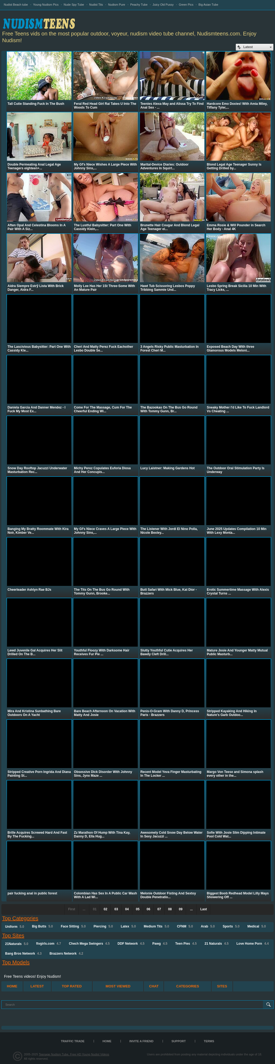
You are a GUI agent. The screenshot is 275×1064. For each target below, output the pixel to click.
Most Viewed (118, 986)
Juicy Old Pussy (163, 4)
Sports (231, 926)
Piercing (103, 926)
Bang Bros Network (23, 953)
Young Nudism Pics (46, 4)
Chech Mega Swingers (89, 943)
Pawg (159, 943)
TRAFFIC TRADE (73, 1041)
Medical (256, 926)
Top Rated (72, 986)
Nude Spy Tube (74, 4)
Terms (209, 1041)
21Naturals (16, 944)
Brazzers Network (66, 953)
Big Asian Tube (208, 4)
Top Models (16, 962)
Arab (208, 926)
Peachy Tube (138, 4)
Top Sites (13, 935)
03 (116, 909)
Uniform (14, 927)
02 (105, 909)
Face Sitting (73, 926)
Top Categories (20, 918)
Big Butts (42, 926)
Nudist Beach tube (16, 4)
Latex (128, 926)
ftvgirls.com (48, 943)
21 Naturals (217, 943)
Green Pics (186, 4)
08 (170, 909)
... (191, 909)
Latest (37, 986)
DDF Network (131, 943)
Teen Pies (186, 943)
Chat (153, 986)
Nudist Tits (96, 4)
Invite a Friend (141, 1041)
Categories (187, 986)
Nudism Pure (116, 4)
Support (179, 1041)
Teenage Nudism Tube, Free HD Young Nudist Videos (74, 1054)
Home (12, 986)
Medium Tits (156, 926)
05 (137, 909)
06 (148, 909)
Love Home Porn (253, 943)
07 (159, 909)
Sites (222, 986)
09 (180, 909)
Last (203, 909)
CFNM (185, 926)
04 (127, 909)
